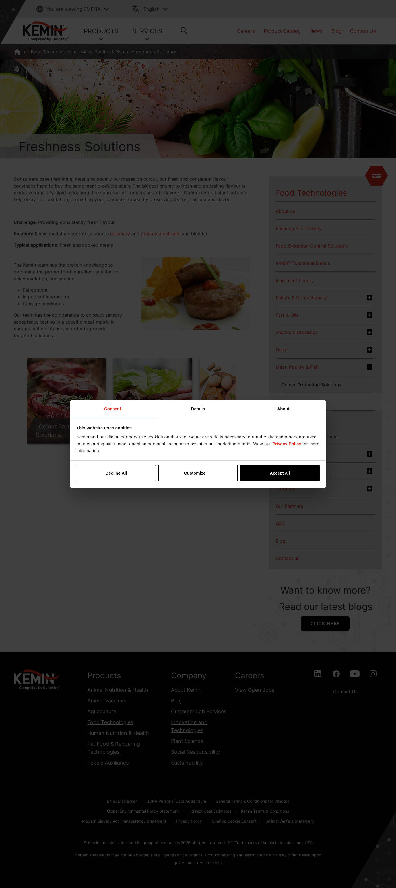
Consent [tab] (112, 408)
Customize (198, 473)
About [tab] (283, 408)
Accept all (280, 473)
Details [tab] (198, 408)
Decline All (116, 473)
